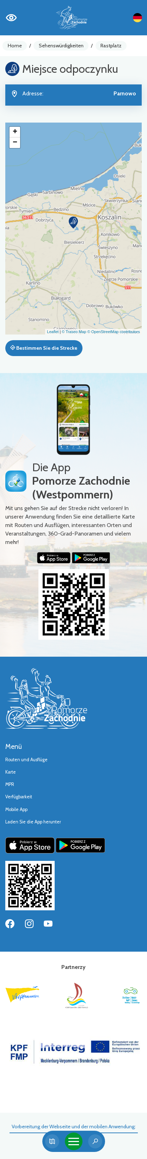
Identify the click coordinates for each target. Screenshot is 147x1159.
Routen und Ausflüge (26, 759)
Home (15, 45)
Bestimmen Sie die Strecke (43, 348)
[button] (73, 223)
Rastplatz (111, 45)
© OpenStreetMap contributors (113, 332)
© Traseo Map (74, 332)
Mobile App (16, 809)
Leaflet (53, 332)
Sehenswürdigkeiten (61, 45)
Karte (10, 772)
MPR (9, 784)
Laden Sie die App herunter (33, 821)
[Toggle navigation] (73, 1141)
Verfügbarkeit (18, 796)
